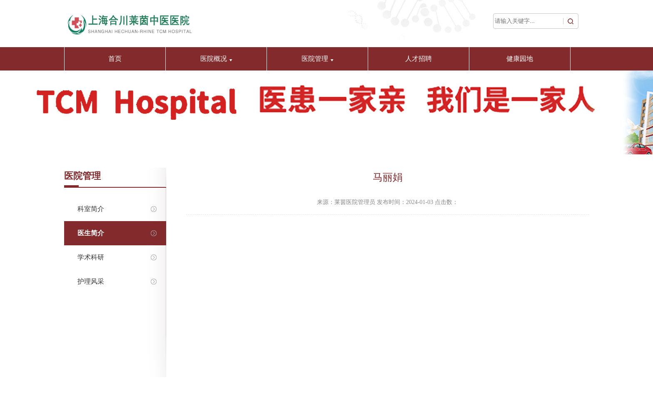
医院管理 (318, 58)
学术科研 (113, 257)
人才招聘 (418, 58)
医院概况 (216, 58)
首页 (115, 58)
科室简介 (113, 208)
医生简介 (113, 233)
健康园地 (519, 58)
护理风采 (113, 281)
